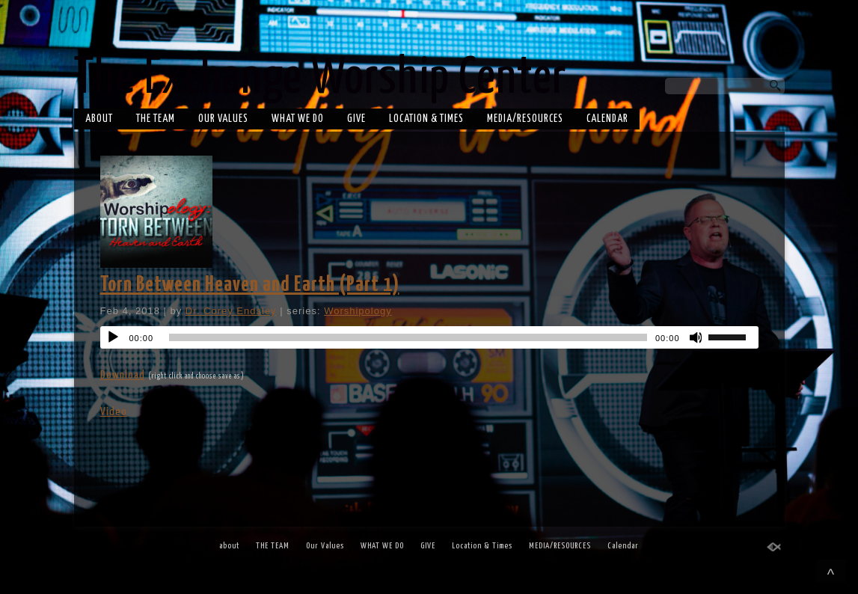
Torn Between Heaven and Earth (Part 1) (249, 285)
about (99, 119)
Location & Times (426, 119)
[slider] (408, 337)
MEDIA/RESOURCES (525, 119)
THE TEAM (155, 119)
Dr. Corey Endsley (231, 310)
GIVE (356, 119)
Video (113, 411)
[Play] (112, 337)
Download (122, 375)
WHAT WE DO (298, 119)
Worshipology (358, 310)
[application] (429, 337)
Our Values (223, 119)
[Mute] (696, 337)
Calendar (607, 119)
